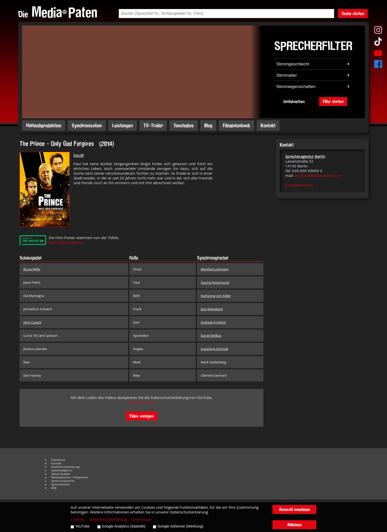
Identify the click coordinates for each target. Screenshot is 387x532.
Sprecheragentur (61, 470)
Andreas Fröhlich (213, 322)
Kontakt (268, 125)
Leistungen (122, 125)
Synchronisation (87, 125)
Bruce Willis (31, 269)
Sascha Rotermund (215, 282)
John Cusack (32, 322)
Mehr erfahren (141, 402)
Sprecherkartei (60, 484)
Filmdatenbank (236, 125)
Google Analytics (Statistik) (123, 526)
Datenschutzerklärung (65, 467)
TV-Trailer (153, 125)
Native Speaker (60, 474)
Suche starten (353, 13)
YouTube (82, 526)
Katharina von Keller (216, 295)
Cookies (77, 519)
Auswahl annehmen (294, 509)
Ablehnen (294, 524)
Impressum (58, 460)
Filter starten (333, 101)
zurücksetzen (294, 101)
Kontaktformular (299, 185)
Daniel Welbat (211, 335)
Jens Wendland (212, 309)
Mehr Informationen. (67, 242)
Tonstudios (183, 125)
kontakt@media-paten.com (318, 175)
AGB (54, 488)
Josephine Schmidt (214, 349)
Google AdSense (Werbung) (180, 526)
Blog (208, 125)
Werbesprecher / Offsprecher (69, 477)
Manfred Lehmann (215, 269)
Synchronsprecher (62, 481)
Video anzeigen (141, 416)
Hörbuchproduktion (43, 125)
